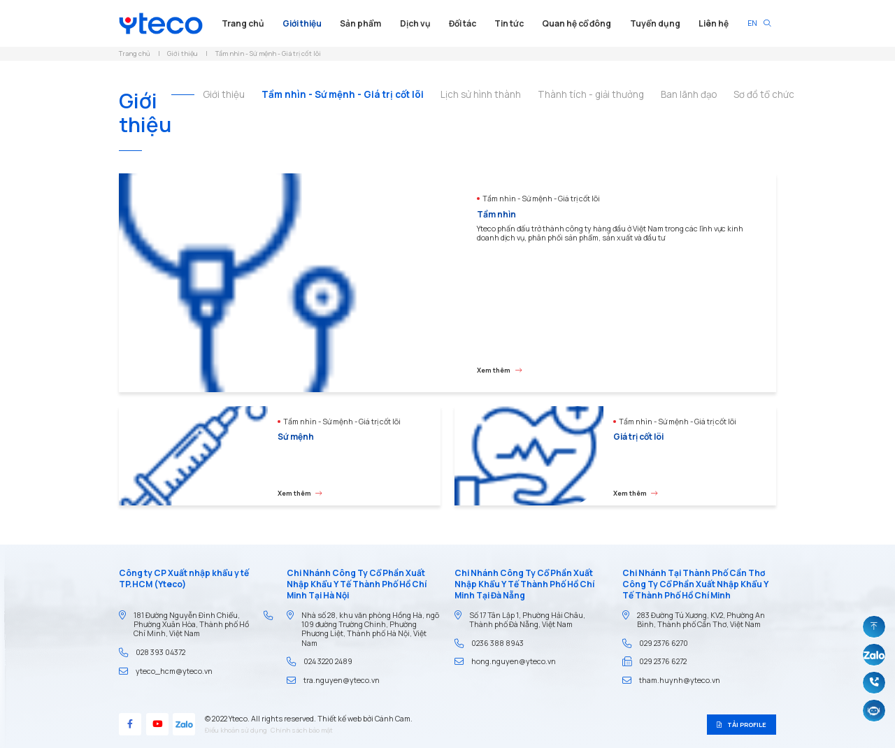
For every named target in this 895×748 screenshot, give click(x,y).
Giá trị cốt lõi (638, 437)
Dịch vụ (415, 23)
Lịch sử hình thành (481, 95)
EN (752, 23)
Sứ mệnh (296, 437)
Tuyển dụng (655, 23)
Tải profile (741, 724)
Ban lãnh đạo (689, 95)
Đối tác (462, 23)
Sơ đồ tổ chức (763, 95)
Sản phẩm (360, 23)
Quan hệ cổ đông (576, 23)
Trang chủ (243, 23)
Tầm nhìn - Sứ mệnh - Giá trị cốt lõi (343, 95)
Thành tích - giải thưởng (591, 95)
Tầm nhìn (496, 214)
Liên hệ (714, 23)
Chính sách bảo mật (302, 731)
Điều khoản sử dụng (236, 731)
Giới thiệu (302, 23)
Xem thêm (499, 370)
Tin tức (509, 23)
